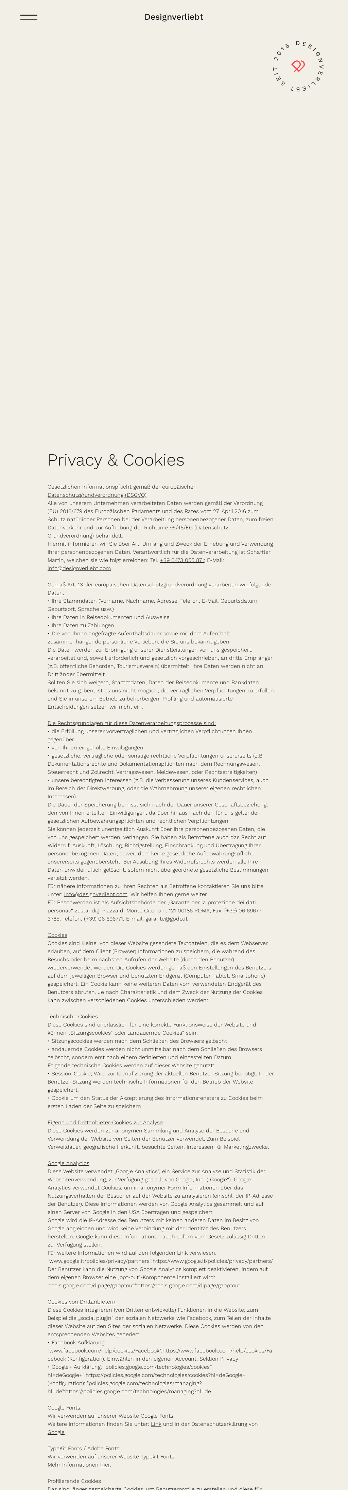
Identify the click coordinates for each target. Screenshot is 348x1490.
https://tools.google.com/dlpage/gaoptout (188, 1285)
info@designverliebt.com (79, 568)
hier (105, 1464)
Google (56, 1432)
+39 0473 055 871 (182, 560)
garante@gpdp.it (166, 918)
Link (156, 1424)
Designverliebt (174, 17)
